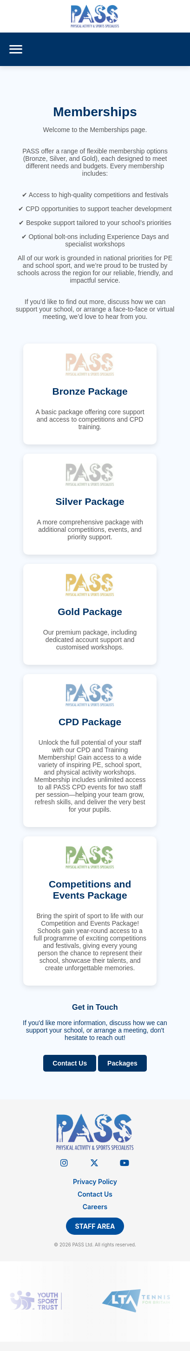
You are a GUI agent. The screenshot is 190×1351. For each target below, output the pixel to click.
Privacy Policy (95, 1181)
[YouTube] (124, 1162)
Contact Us (69, 1063)
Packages (122, 1063)
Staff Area (95, 1226)
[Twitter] (94, 1162)
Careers (95, 1207)
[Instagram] (64, 1162)
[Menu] (15, 49)
